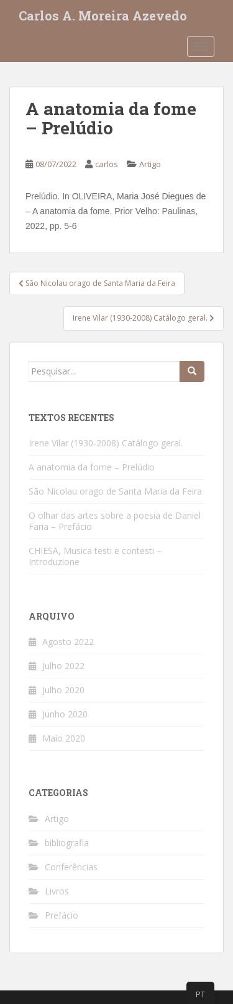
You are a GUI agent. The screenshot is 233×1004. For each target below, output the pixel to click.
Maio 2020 (63, 738)
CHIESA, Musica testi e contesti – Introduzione (95, 556)
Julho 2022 (63, 666)
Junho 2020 (65, 714)
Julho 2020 (63, 690)
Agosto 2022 (68, 641)
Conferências (71, 867)
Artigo (150, 164)
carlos (106, 164)
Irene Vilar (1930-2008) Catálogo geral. (106, 443)
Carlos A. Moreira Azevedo (103, 15)
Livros (57, 891)
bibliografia (67, 843)
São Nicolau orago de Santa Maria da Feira (115, 491)
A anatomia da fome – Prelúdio (92, 467)
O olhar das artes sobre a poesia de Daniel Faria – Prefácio (115, 520)
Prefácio (61, 915)
